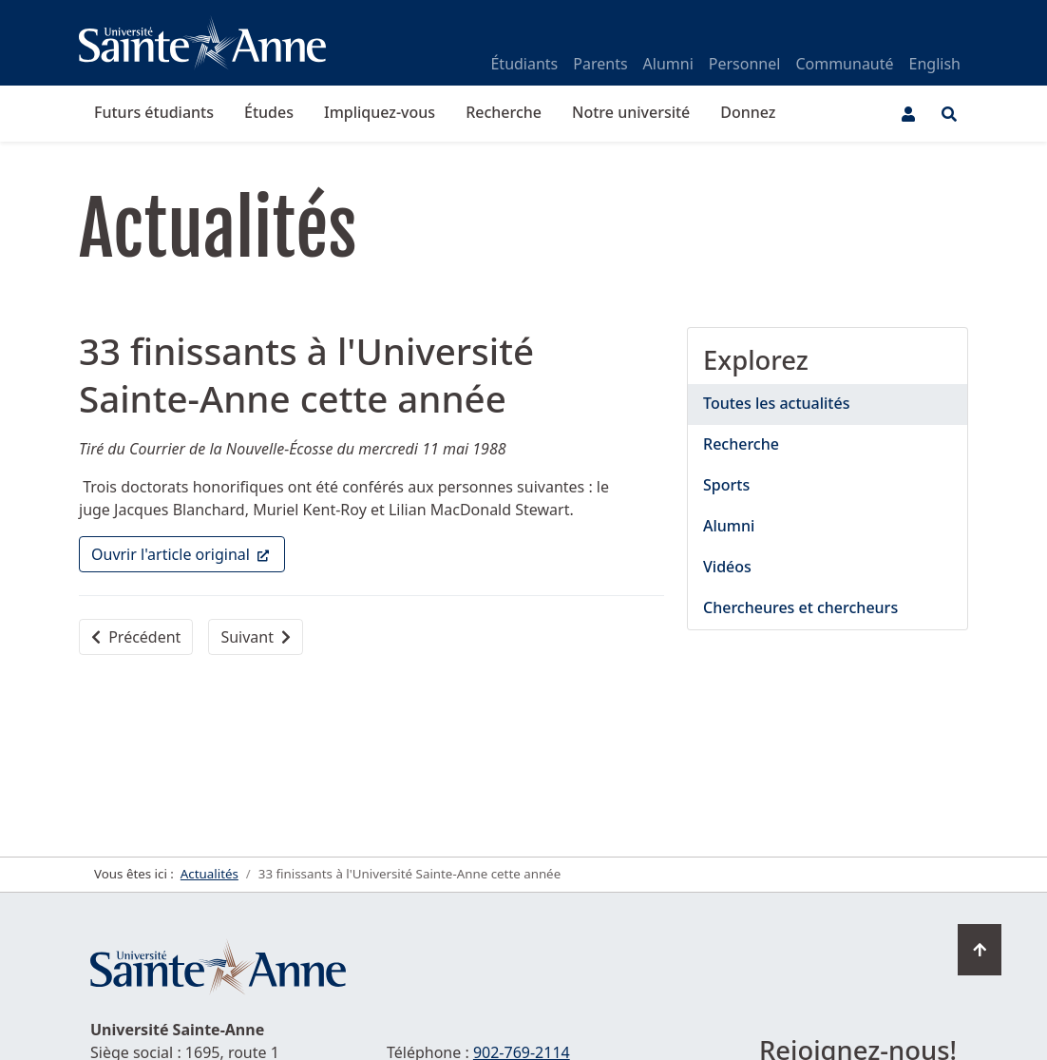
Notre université (631, 112)
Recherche (504, 112)
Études (269, 112)
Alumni (668, 63)
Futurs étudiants (154, 112)
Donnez (747, 112)
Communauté (844, 63)
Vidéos (727, 566)
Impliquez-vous (379, 112)
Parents (600, 63)
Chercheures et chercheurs (800, 607)
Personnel (745, 63)
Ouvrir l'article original (188, 553)
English (935, 63)
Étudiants (524, 63)
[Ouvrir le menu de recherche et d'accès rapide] (949, 114)
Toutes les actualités (776, 403)
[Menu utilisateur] (908, 114)
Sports (726, 484)
